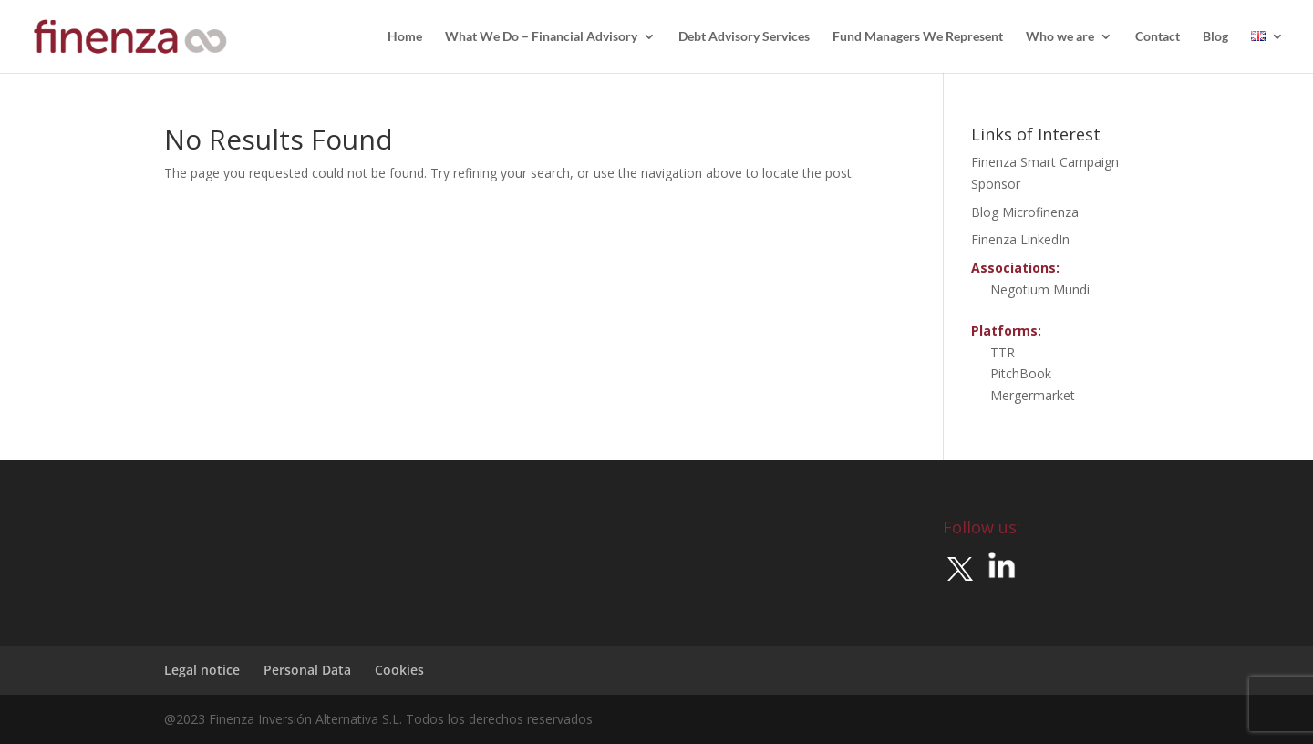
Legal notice (202, 669)
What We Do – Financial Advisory (541, 37)
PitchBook (1020, 373)
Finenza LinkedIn (1020, 239)
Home (405, 37)
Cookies (399, 669)
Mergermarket (1032, 395)
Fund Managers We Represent (917, 37)
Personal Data (307, 669)
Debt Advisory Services (744, 37)
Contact (1157, 37)
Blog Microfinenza (1025, 212)
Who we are (1060, 37)
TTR (1002, 352)
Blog (1215, 37)
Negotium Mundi (1040, 289)
